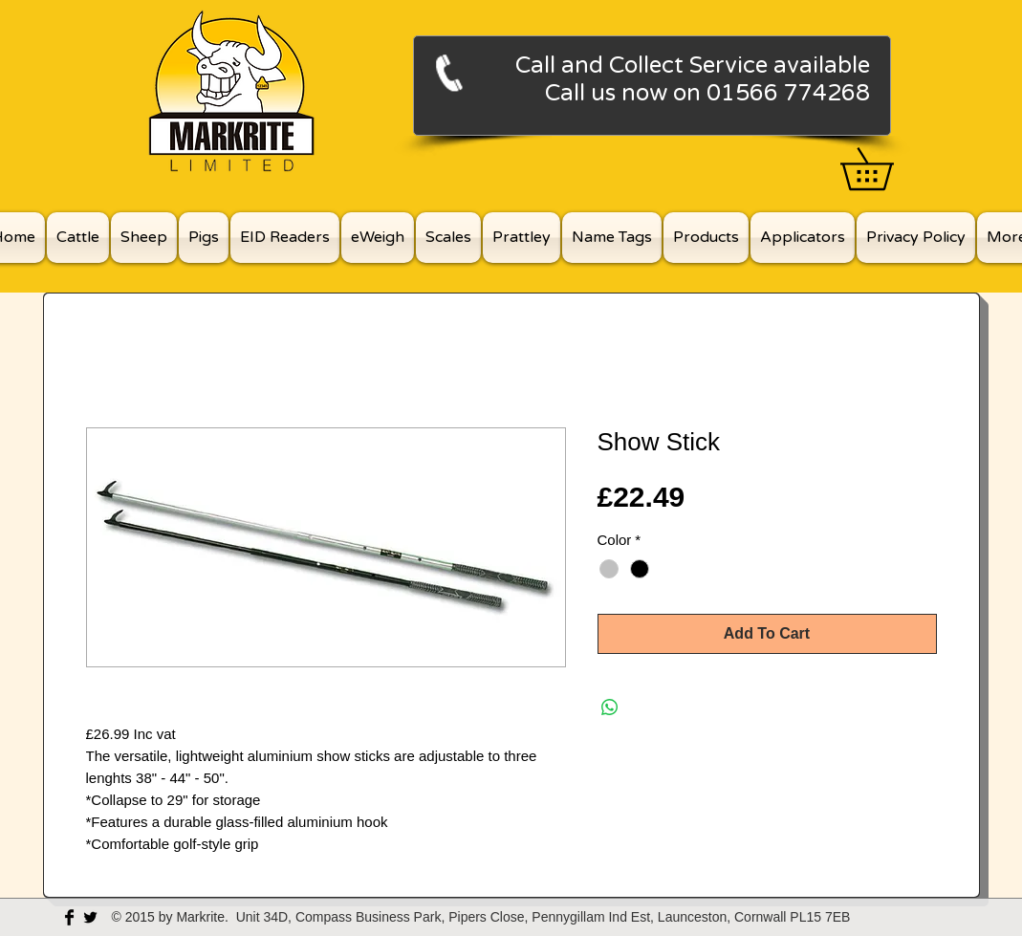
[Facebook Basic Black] (69, 917)
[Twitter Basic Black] (90, 917)
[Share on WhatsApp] (609, 707)
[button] (887, 168)
